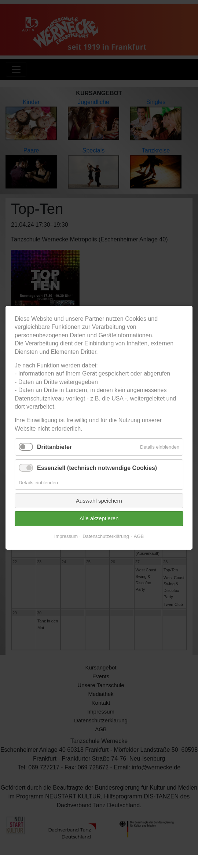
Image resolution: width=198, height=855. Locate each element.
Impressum (66, 536)
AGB (139, 536)
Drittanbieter (54, 447)
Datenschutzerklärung (105, 536)
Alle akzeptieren (99, 518)
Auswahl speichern (99, 500)
